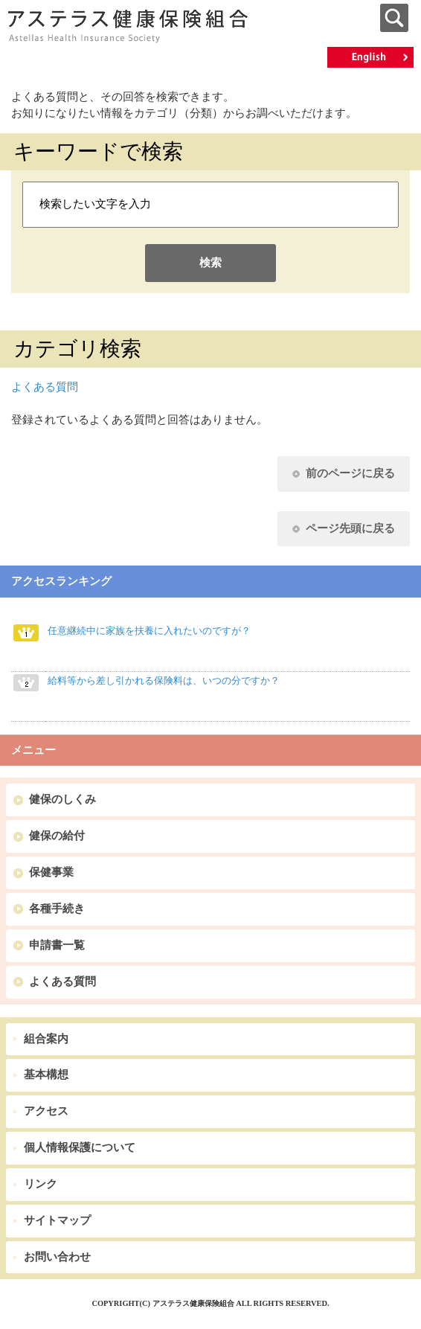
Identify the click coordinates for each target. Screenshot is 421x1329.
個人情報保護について (79, 1147)
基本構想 (46, 1074)
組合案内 (46, 1039)
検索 (210, 263)
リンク (40, 1184)
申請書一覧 (57, 945)
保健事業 (51, 872)
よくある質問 (44, 387)
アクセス (46, 1111)
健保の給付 (57, 836)
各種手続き (57, 909)
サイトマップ (57, 1220)
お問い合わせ (57, 1257)
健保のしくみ (62, 799)
